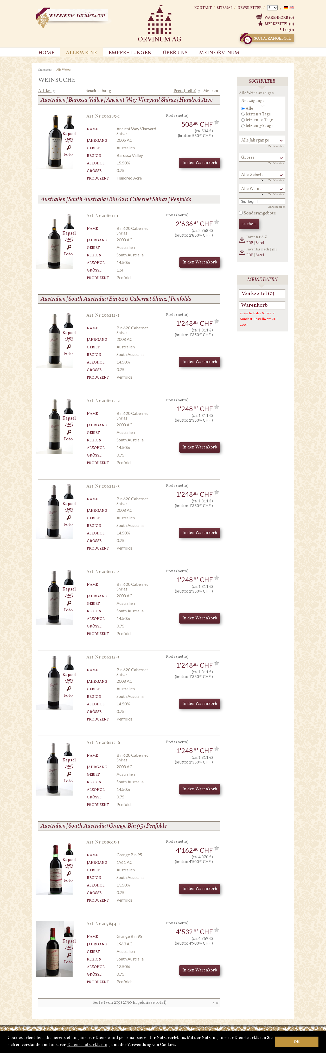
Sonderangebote (266, 38)
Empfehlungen (129, 53)
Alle (249, 109)
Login (288, 30)
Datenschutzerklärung (88, 1045)
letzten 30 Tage (259, 126)
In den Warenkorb (199, 163)
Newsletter (250, 7)
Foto (68, 151)
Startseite (45, 70)
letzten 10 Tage (259, 120)
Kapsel (68, 131)
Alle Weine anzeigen (256, 93)
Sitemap (225, 7)
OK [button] (297, 1041)
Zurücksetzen (276, 146)
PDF (249, 243)
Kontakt (203, 7)
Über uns (175, 53)
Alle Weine (81, 53)
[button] (177, 1045)
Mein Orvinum (219, 53)
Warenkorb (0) (279, 17)
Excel (259, 243)
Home (46, 53)
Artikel (45, 91)
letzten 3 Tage (258, 114)
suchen (249, 224)
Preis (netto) (185, 91)
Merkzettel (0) (279, 24)
